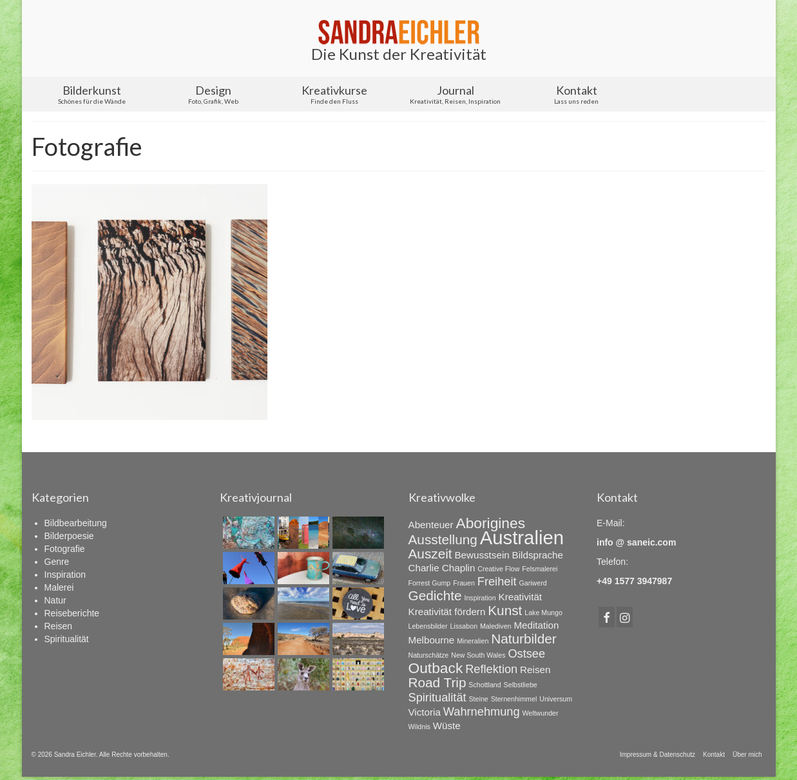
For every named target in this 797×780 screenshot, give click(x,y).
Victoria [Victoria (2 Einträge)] (424, 712)
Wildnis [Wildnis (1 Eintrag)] (419, 726)
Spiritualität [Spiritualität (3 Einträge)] (437, 697)
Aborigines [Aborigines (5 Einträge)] (490, 523)
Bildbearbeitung (75, 523)
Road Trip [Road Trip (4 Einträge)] (437, 682)
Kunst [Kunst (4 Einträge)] (505, 610)
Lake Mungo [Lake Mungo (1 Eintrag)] (543, 612)
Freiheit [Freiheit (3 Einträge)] (497, 581)
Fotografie (64, 549)
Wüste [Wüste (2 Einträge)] (447, 725)
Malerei (59, 587)
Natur (55, 600)
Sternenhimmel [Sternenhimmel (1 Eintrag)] (514, 699)
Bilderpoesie (69, 536)
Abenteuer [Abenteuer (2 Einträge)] (431, 524)
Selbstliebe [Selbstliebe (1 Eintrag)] (520, 685)
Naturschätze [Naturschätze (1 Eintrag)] (428, 655)
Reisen (58, 626)
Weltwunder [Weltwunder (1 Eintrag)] (540, 713)
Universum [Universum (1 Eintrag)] (555, 699)
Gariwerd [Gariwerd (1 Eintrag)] (532, 583)
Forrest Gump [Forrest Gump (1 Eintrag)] (429, 583)
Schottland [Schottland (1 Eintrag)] (484, 685)
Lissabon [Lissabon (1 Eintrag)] (463, 626)
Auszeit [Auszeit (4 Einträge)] (430, 553)
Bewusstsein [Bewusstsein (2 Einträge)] (481, 554)
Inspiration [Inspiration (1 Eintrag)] (479, 598)
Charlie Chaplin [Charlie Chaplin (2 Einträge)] (441, 567)
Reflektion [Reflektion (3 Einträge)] (491, 669)
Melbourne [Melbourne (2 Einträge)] (431, 639)
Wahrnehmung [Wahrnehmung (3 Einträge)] (481, 711)
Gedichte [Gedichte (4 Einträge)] (435, 595)
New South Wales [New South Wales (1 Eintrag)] (478, 655)
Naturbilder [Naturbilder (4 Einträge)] (524, 638)
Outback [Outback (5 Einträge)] (435, 668)
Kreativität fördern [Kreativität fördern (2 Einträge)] (447, 611)
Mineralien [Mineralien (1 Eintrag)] (472, 641)
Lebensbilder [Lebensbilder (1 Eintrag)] (428, 626)
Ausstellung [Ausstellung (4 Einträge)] (442, 539)
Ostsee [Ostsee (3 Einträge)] (526, 653)
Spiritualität (66, 639)
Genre (57, 561)
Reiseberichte (72, 613)
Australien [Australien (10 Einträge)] (522, 537)
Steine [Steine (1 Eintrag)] (478, 699)
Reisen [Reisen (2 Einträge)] (535, 669)
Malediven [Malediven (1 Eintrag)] (496, 626)
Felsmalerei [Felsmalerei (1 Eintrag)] (539, 569)
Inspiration (65, 574)
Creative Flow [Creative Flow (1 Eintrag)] (498, 569)
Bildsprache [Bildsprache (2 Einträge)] (537, 554)
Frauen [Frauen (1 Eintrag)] (464, 583)
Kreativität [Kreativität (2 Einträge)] (521, 596)
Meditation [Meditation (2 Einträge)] (536, 625)
